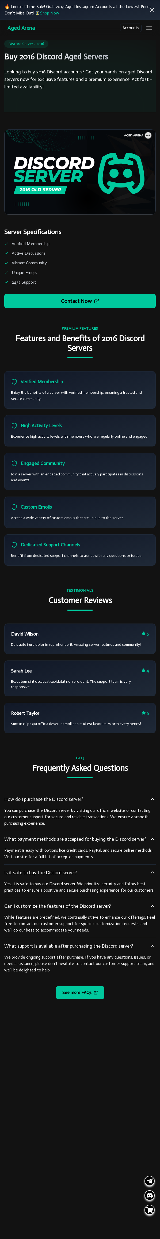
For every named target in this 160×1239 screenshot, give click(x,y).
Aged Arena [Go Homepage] (21, 28)
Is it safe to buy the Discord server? (80, 872)
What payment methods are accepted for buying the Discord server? (80, 839)
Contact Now (80, 301)
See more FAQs (80, 992)
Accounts (131, 27)
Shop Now (49, 13)
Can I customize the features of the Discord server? (80, 906)
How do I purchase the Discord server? (80, 799)
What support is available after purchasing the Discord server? (80, 946)
